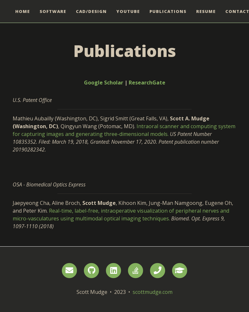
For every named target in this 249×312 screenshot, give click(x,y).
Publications (167, 11)
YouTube (128, 11)
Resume (206, 11)
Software (53, 11)
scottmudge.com (152, 291)
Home (22, 11)
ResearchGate (147, 82)
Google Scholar (103, 82)
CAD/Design (91, 11)
